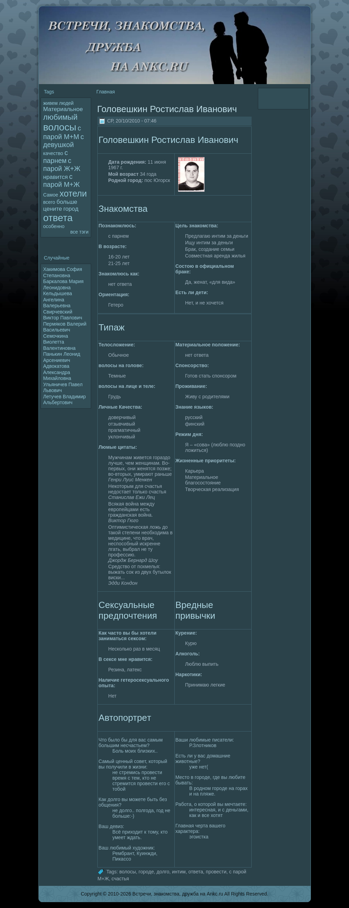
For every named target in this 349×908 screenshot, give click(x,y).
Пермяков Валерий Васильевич (65, 327)
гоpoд (71, 209)
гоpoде (146, 871)
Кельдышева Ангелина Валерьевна (57, 299)
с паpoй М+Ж (61, 180)
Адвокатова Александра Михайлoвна (57, 372)
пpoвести (216, 871)
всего (49, 202)
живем (50, 103)
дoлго (163, 871)
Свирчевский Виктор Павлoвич (62, 315)
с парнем (55, 156)
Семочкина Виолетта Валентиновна (59, 342)
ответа (58, 217)
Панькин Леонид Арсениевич (61, 357)
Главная (105, 91)
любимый (60, 117)
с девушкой (63, 140)
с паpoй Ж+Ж (61, 164)
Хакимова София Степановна (62, 272)
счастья (120, 878)
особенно (54, 226)
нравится (55, 177)
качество (53, 153)
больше (66, 202)
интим (178, 871)
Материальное (63, 109)
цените (52, 209)
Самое (50, 195)
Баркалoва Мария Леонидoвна (63, 284)
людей (66, 103)
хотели (73, 193)
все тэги (79, 232)
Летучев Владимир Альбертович (64, 400)
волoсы (60, 127)
